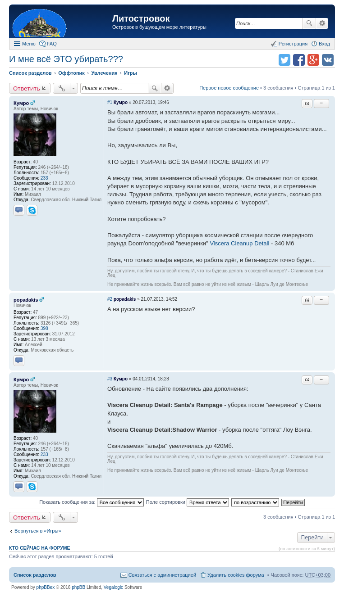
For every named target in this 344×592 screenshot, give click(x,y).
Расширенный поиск (322, 23)
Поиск (309, 23)
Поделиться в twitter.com (284, 60)
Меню (29, 43)
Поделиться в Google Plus (313, 60)
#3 (109, 378)
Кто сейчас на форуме (39, 548)
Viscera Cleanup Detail (239, 243)
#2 (109, 299)
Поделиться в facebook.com (299, 60)
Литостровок (141, 18)
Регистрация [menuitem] (293, 43)
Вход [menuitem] (324, 43)
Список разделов (35, 575)
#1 (109, 102)
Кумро (21, 103)
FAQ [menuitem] (52, 43)
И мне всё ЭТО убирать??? (66, 59)
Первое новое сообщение (229, 87)
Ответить (26, 88)
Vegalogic (113, 587)
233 (44, 178)
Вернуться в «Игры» (37, 530)
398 (44, 328)
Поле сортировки (187, 502)
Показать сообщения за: (91, 502)
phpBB (78, 587)
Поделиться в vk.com (328, 60)
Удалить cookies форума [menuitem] (235, 575)
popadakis (26, 300)
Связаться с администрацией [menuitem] (162, 575)
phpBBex (46, 587)
